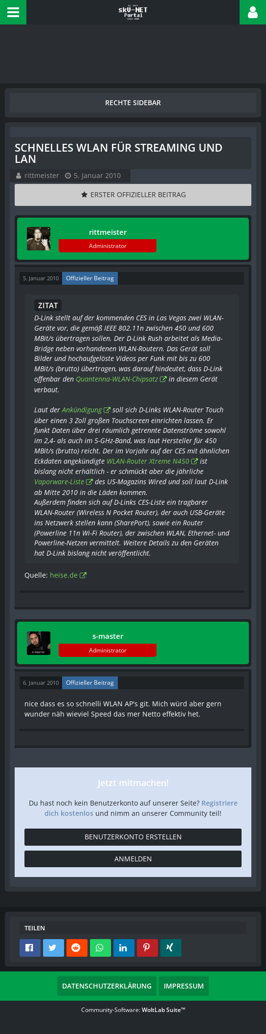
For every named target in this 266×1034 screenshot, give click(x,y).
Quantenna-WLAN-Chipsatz (117, 378)
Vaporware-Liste (59, 481)
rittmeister (41, 175)
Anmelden (133, 858)
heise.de (64, 575)
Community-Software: (133, 1010)
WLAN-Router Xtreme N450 (148, 461)
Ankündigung (82, 409)
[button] (13, 12)
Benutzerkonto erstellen (133, 836)
